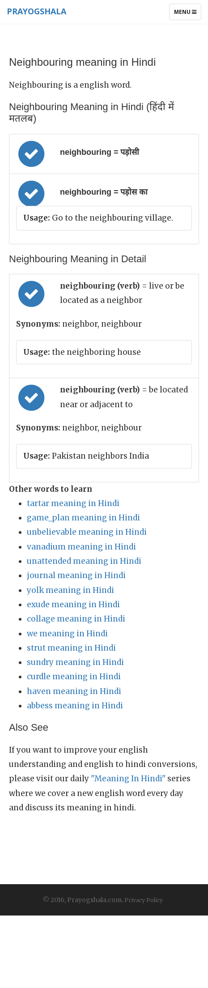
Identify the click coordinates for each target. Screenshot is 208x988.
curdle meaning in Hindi (74, 676)
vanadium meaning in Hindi (81, 547)
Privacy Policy (143, 900)
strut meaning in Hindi (71, 648)
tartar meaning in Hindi (73, 503)
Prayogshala (36, 11)
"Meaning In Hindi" (128, 779)
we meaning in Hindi (67, 634)
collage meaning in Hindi (76, 619)
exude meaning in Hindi (73, 604)
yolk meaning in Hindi (70, 590)
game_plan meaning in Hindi (83, 518)
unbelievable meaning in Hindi (87, 532)
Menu (187, 14)
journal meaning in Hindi (76, 575)
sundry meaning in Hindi (75, 662)
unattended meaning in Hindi (84, 561)
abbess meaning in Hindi (75, 706)
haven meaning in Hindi (74, 691)
